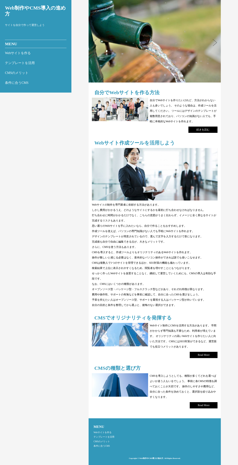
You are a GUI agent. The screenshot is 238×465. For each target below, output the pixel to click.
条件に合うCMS (16, 82)
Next (216, 44)
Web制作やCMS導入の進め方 (35, 11)
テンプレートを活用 (20, 63)
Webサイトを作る (18, 53)
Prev (97, 44)
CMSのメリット (16, 73)
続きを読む (203, 129)
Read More (204, 354)
